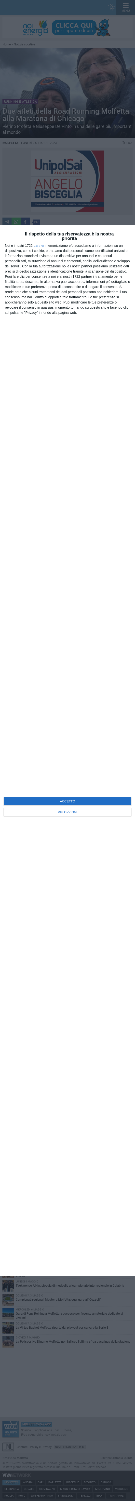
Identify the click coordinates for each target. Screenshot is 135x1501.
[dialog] (67, 750)
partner (39, 245)
